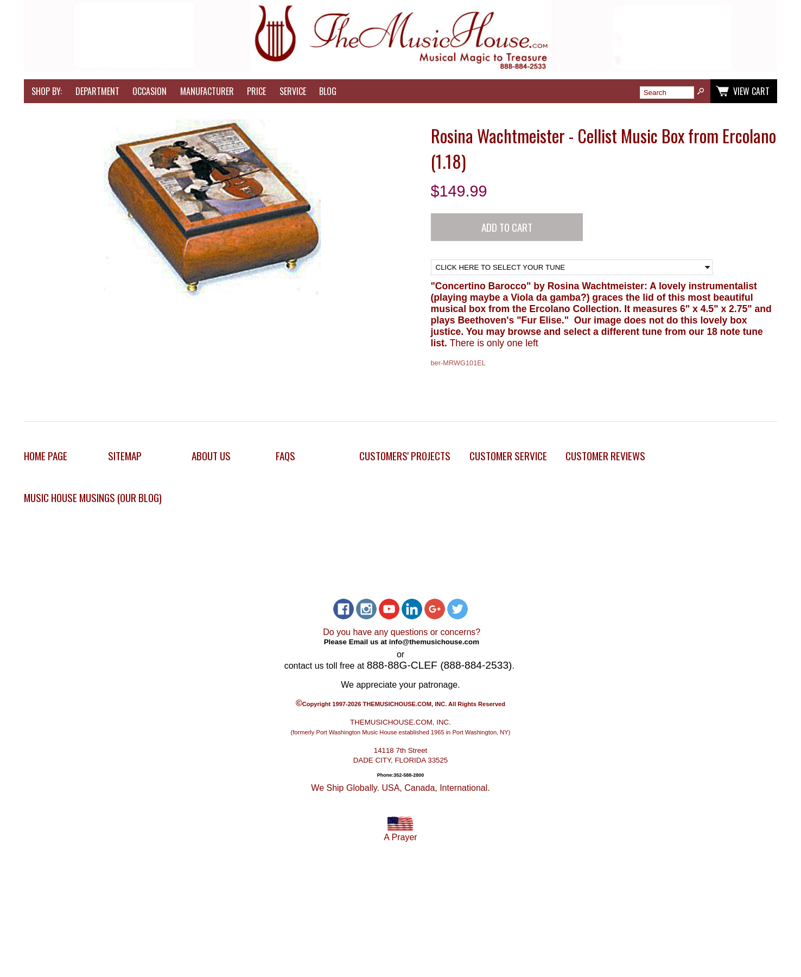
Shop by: (46, 91)
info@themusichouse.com (434, 642)
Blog (327, 91)
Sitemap (125, 456)
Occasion (149, 91)
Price (256, 91)
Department (97, 91)
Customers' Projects (404, 456)
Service (292, 91)
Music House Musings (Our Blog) (93, 497)
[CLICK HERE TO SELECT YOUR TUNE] (572, 267)
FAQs (285, 456)
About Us (211, 456)
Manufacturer (207, 91)
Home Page (45, 456)
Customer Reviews (605, 456)
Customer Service (508, 456)
